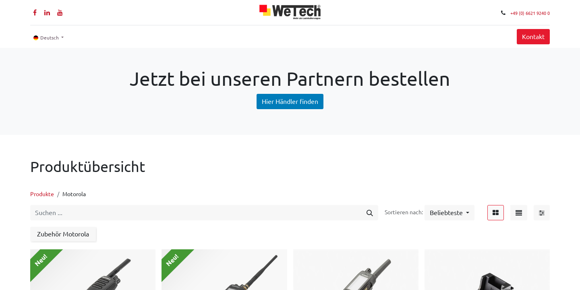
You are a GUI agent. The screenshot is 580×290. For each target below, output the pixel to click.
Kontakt (533, 36)
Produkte (42, 194)
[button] (449, 212)
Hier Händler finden (290, 101)
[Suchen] (369, 212)
